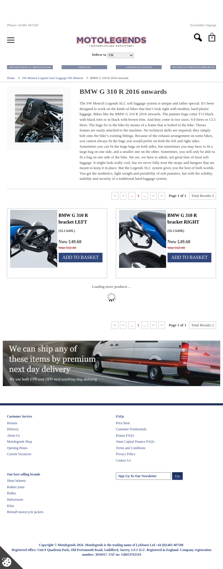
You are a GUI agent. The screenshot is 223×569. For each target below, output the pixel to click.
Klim (10, 506)
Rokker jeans (15, 487)
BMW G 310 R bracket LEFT (73, 218)
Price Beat (123, 423)
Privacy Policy (125, 454)
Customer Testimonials (131, 429)
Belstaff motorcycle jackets (25, 512)
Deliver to (99, 55)
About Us (13, 435)
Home (11, 78)
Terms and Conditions (130, 448)
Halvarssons (15, 499)
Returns (12, 423)
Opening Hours (17, 448)
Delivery (13, 429)
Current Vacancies (19, 454)
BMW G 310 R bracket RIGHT (183, 218)
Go (177, 476)
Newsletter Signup (203, 25)
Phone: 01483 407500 (22, 25)
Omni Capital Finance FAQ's (135, 441)
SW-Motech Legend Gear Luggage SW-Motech (53, 78)
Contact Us (123, 460)
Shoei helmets (16, 480)
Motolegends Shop (19, 441)
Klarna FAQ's (125, 435)
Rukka (11, 493)
